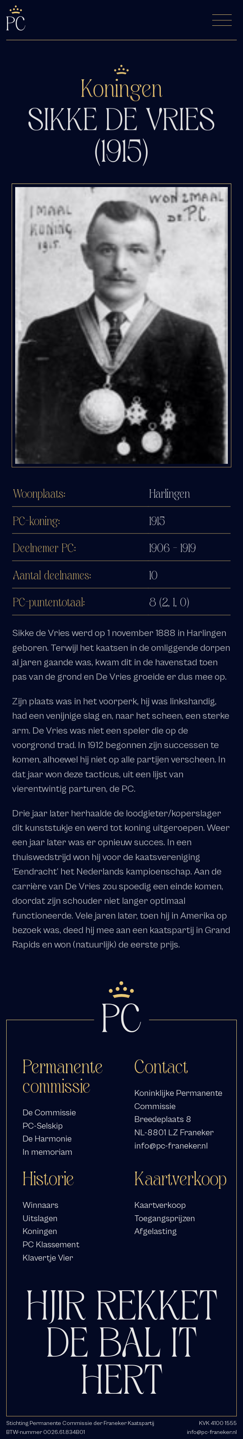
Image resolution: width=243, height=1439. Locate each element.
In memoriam (47, 1152)
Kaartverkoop (160, 1205)
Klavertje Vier (48, 1258)
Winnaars (40, 1205)
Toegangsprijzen (164, 1218)
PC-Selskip (43, 1126)
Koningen (40, 1231)
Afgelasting (155, 1231)
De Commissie (49, 1112)
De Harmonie (47, 1138)
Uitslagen (40, 1218)
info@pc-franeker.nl (171, 1145)
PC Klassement (51, 1244)
